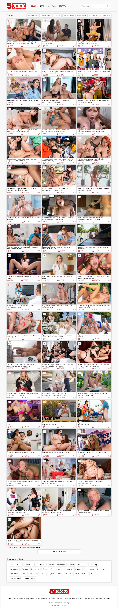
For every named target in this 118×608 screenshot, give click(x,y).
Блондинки (55, 569)
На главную (14, 599)
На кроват (82, 565)
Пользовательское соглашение (96, 599)
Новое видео (50, 599)
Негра (59, 574)
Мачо (77, 574)
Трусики (25, 569)
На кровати (67, 569)
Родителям (69, 599)
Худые (84, 574)
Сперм (27, 565)
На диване (14, 569)
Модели (62, 6)
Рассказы (52, 6)
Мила (19, 565)
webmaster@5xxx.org (61, 603)
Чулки (51, 574)
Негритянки (89, 569)
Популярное (81, 15)
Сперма (72, 565)
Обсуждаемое (69, 15)
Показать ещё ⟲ (59, 551)
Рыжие (23, 574)
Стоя (35, 565)
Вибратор (93, 565)
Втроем (78, 569)
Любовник (61, 565)
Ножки (43, 565)
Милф (43, 574)
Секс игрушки (15, 578)
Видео (34, 6)
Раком (51, 565)
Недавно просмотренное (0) (99, 15)
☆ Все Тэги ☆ (29, 578)
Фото (42, 6)
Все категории (33, 15)
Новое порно (46, 15)
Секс (12, 565)
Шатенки (100, 569)
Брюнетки (35, 569)
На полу (68, 574)
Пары (92, 574)
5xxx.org (63, 606)
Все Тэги (35, 599)
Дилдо (45, 569)
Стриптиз (14, 574)
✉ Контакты (78, 599)
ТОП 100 (57, 15)
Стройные (34, 574)
